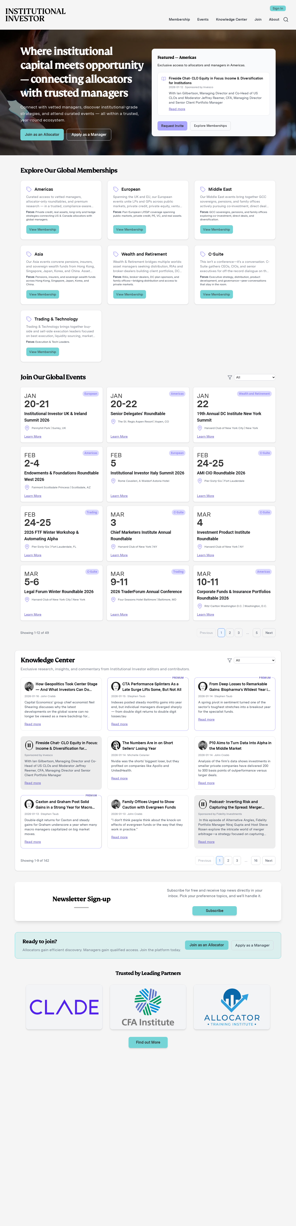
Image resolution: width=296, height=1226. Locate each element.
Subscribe (214, 910)
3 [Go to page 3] (239, 633)
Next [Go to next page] (269, 633)
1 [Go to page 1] (221, 633)
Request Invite (172, 126)
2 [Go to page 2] (230, 633)
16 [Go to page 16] (255, 860)
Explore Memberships (210, 125)
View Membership (42, 229)
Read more (177, 109)
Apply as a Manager (88, 134)
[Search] (285, 19)
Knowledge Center (47, 660)
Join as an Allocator (42, 134)
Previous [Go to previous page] (206, 633)
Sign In (278, 8)
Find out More (148, 1042)
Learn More (32, 436)
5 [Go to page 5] (257, 633)
